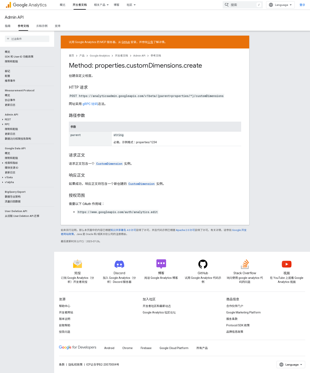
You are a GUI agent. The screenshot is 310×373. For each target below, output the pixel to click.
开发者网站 (66, 312)
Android (109, 348)
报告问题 (64, 331)
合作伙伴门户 (234, 306)
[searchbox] (27, 39)
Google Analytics (100, 55)
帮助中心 (64, 306)
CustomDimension (109, 164)
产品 (82, 55)
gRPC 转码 (90, 104)
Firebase (146, 348)
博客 (116, 5)
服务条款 (232, 318)
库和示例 (42, 26)
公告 (150, 42)
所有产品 (202, 348)
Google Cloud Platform (174, 348)
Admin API (14, 17)
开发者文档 (121, 55)
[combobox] (246, 4)
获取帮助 (64, 325)
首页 (71, 55)
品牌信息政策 (234, 331)
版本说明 (64, 318)
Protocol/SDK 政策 (238, 325)
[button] (26, 119)
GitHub (126, 42)
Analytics (29, 5)
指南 (7, 26)
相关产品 (99, 5)
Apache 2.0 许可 (185, 230)
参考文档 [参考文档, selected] (23, 26)
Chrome (127, 348)
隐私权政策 (75, 364)
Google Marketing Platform (243, 312)
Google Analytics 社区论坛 (159, 312)
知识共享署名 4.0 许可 (123, 230)
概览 (62, 5)
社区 (129, 5)
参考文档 (156, 55)
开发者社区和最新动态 (157, 306)
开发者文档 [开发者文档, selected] (80, 5)
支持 (57, 26)
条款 (62, 364)
